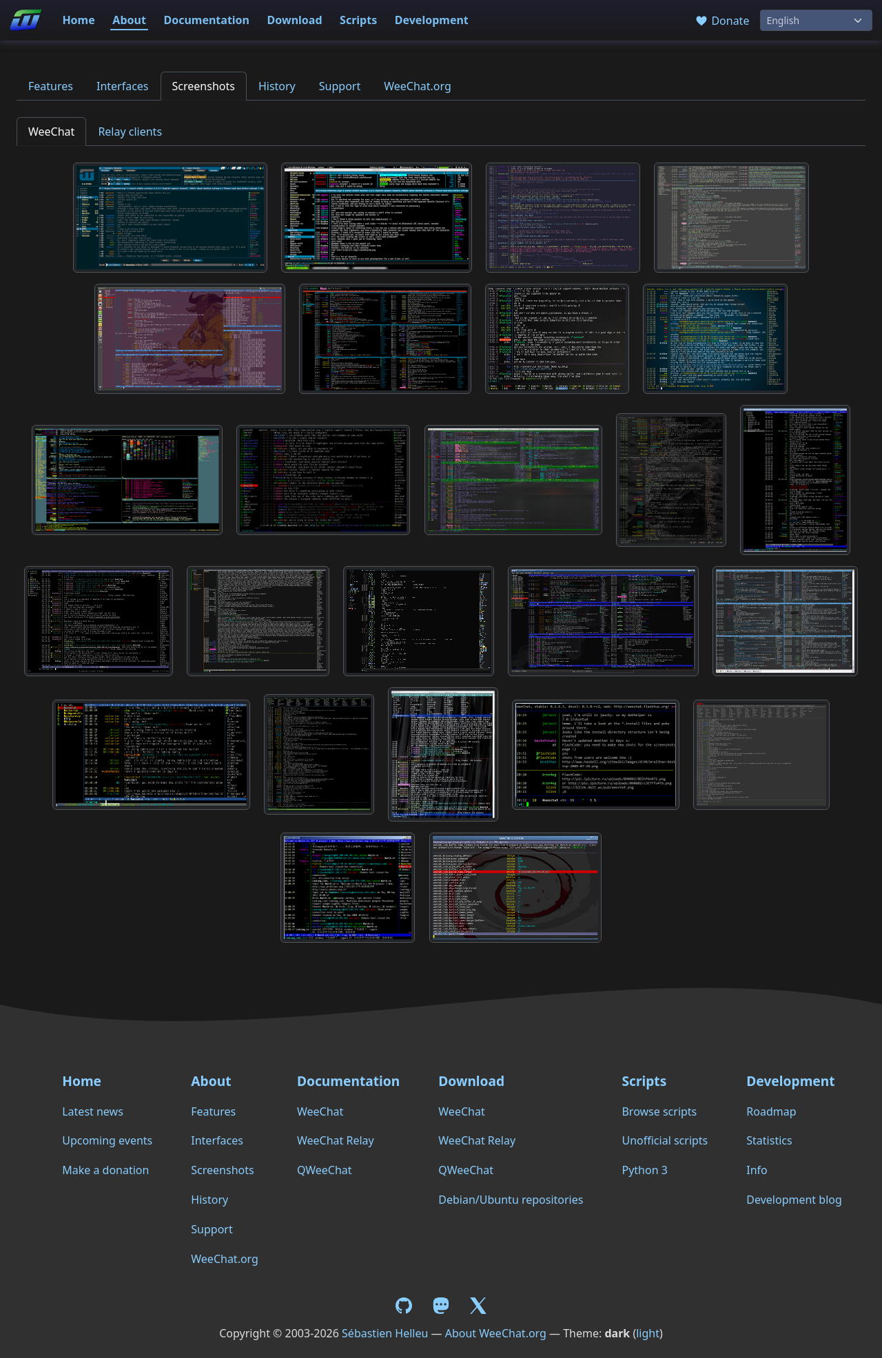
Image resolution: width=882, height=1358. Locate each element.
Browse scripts (659, 1111)
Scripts (358, 20)
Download (294, 20)
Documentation (206, 20)
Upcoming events (107, 1140)
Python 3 (644, 1170)
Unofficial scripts (665, 1140)
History (277, 86)
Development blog (793, 1199)
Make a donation (105, 1170)
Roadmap (771, 1111)
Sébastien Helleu (385, 1333)
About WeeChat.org (495, 1333)
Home (78, 20)
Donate (722, 20)
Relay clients (130, 131)
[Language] (816, 20)
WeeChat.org (417, 86)
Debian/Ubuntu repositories (510, 1199)
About (129, 20)
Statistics (769, 1140)
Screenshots (203, 86)
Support (339, 86)
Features (50, 86)
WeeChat (51, 131)
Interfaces (122, 86)
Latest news (92, 1111)
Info (757, 1170)
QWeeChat (324, 1170)
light (647, 1333)
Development (432, 20)
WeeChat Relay (335, 1140)
